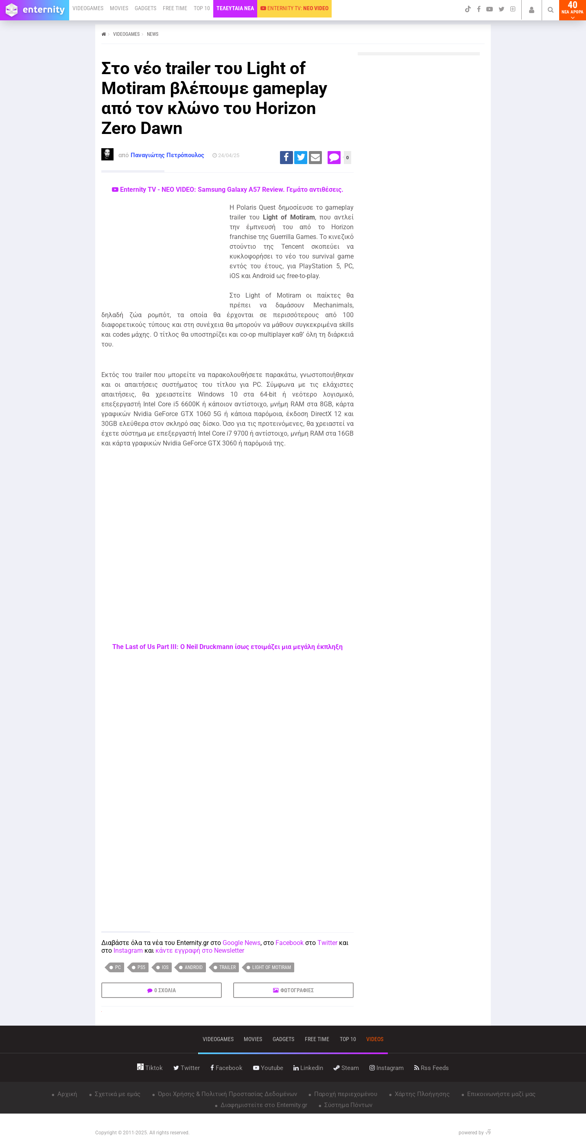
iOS (165, 967)
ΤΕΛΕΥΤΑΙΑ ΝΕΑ (235, 8)
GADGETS (145, 8)
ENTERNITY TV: (294, 8)
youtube (268, 1068)
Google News (241, 943)
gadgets (283, 1039)
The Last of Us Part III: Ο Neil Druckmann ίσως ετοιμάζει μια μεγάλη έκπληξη (227, 647)
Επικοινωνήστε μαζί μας (501, 1094)
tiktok (150, 1068)
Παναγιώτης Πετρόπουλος (167, 155)
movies (253, 1039)
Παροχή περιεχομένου (345, 1094)
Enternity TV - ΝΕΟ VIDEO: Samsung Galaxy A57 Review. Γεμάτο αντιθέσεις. (227, 189)
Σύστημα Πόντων (347, 1105)
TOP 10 (202, 8)
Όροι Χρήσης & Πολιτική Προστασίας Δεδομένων (226, 1094)
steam (346, 1068)
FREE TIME (175, 8)
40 (573, 10)
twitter (186, 1068)
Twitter (327, 943)
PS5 (141, 967)
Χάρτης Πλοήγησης (421, 1094)
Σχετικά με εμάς (116, 1094)
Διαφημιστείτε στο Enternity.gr (263, 1105)
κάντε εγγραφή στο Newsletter (199, 950)
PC (118, 967)
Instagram (128, 950)
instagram (387, 1068)
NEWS (152, 34)
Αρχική (66, 1094)
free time (317, 1039)
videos (374, 1039)
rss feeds (431, 1068)
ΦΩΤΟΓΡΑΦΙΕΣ (297, 990)
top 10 (348, 1039)
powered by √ (475, 1133)
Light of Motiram (271, 967)
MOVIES (119, 8)
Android (194, 967)
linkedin (308, 1068)
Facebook (290, 943)
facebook (226, 1068)
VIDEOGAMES (87, 8)
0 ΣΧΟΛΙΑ (165, 990)
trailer (227, 967)
